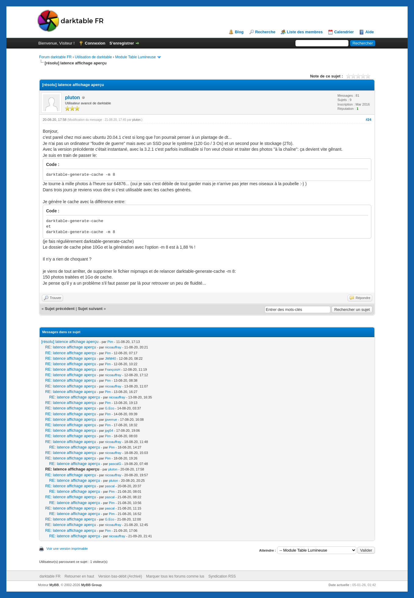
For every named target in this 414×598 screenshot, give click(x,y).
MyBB (54, 585)
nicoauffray (113, 347)
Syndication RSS (222, 576)
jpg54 (109, 430)
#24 (368, 119)
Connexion (95, 43)
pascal (110, 486)
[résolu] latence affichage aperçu (69, 341)
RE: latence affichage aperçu (70, 347)
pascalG (115, 464)
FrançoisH (112, 369)
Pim (110, 342)
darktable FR (50, 576)
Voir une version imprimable (67, 548)
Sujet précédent (60, 308)
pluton (72, 97)
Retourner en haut (79, 576)
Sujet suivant (90, 308)
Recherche (265, 32)
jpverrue (111, 419)
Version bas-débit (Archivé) (120, 576)
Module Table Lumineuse (135, 57)
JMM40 (110, 358)
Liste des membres (305, 32)
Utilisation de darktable (93, 57)
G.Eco (109, 408)
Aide (369, 32)
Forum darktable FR (55, 57)
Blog (239, 32)
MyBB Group (91, 585)
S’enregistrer (121, 43)
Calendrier (344, 32)
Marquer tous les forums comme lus (175, 576)
